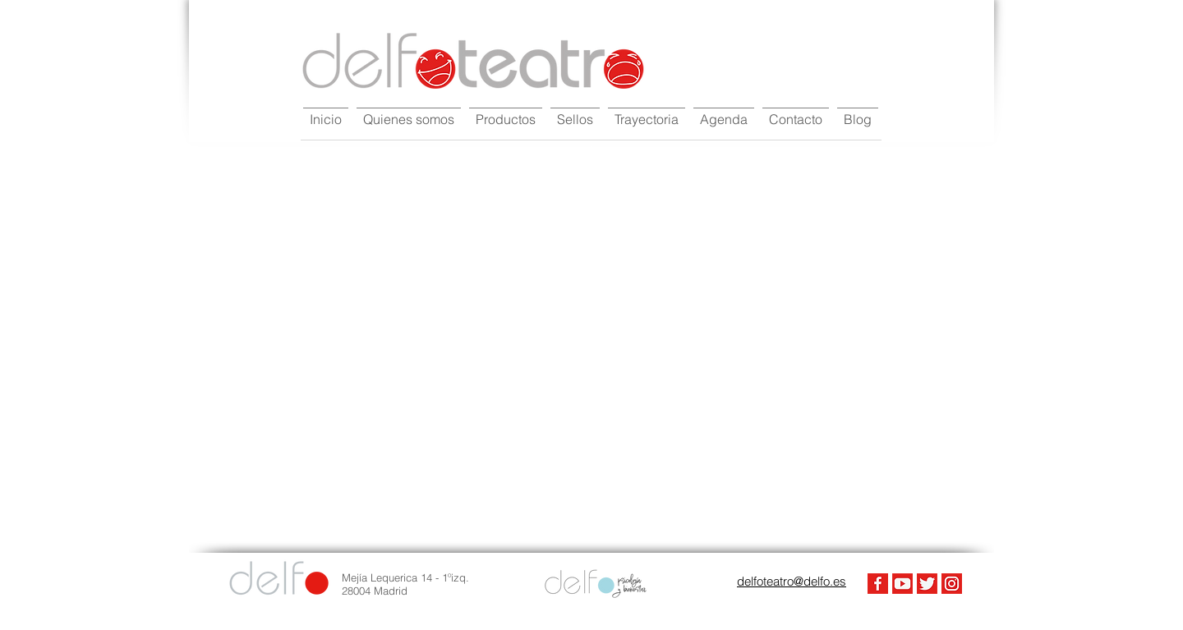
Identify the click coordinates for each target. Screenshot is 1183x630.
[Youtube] (902, 583)
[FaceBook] (878, 583)
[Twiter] (927, 583)
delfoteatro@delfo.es (791, 581)
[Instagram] (951, 583)
